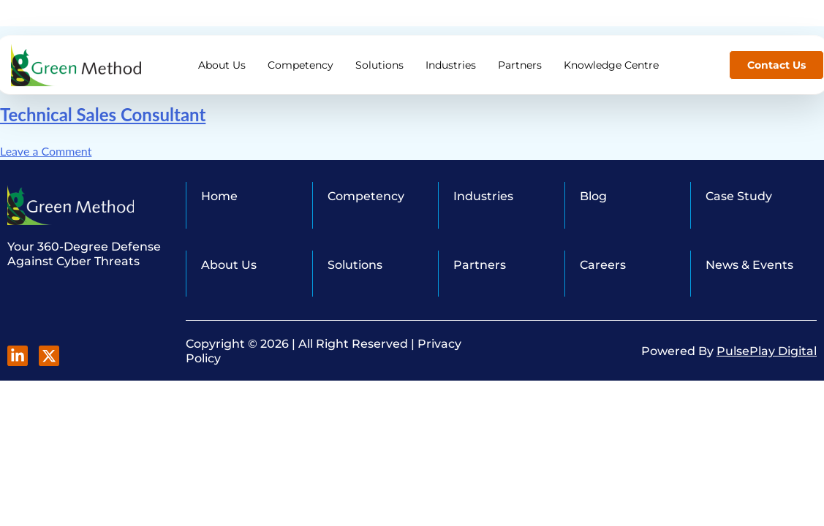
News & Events (749, 265)
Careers (603, 265)
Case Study (739, 196)
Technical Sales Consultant (102, 114)
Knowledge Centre (611, 51)
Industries (451, 51)
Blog (593, 196)
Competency (300, 51)
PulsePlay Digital (767, 351)
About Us (222, 51)
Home (219, 196)
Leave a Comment (45, 151)
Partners (520, 51)
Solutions (379, 51)
